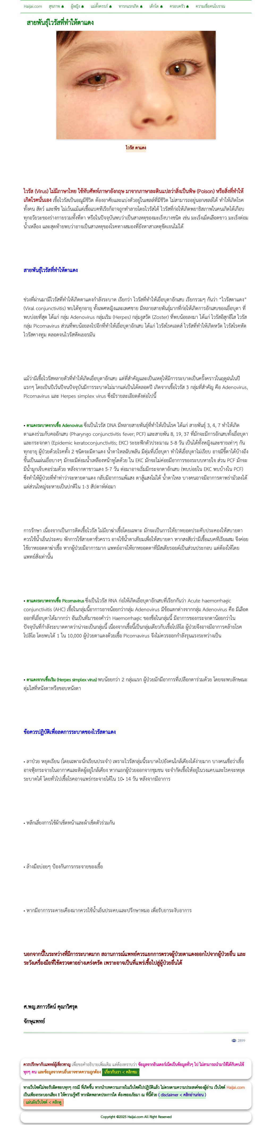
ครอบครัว (179, 6)
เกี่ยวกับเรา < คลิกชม (120, 1072)
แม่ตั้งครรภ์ (101, 6)
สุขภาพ (56, 6)
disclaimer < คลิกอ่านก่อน (182, 1095)
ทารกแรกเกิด (131, 6)
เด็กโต (156, 6)
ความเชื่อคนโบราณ (210, 6)
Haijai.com (33, 6)
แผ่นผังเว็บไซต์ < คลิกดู (43, 1102)
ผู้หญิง (77, 6)
